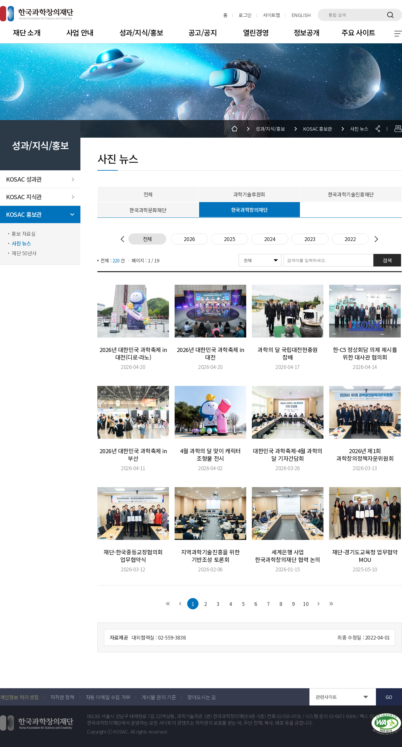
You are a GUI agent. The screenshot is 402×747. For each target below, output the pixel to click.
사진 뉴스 (21, 243)
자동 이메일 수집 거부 (108, 697)
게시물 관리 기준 (159, 697)
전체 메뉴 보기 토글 (398, 33)
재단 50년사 (24, 253)
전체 (148, 194)
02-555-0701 (289, 716)
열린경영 (256, 32)
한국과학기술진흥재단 (351, 194)
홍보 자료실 (24, 233)
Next (375, 238)
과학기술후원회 (249, 194)
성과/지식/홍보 (141, 32)
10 (306, 603)
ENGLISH (301, 15)
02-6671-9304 (342, 716)
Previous (124, 238)
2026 (189, 239)
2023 (310, 239)
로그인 (245, 15)
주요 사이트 (358, 32)
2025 (229, 239)
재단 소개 (26, 32)
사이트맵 (271, 15)
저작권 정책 (62, 697)
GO (389, 697)
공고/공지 (202, 32)
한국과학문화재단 (147, 210)
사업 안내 (80, 32)
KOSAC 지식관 (24, 197)
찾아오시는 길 (201, 697)
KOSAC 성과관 (24, 179)
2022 (350, 239)
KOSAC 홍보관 (24, 214)
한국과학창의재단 (249, 209)
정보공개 (306, 32)
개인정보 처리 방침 (19, 697)
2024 (269, 239)
